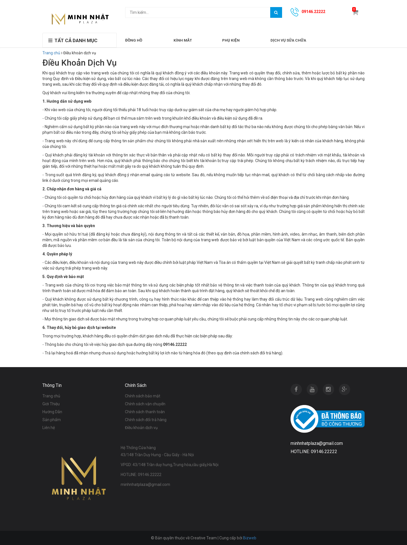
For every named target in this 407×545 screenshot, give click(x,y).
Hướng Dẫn (52, 412)
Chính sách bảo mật (142, 396)
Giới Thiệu (51, 404)
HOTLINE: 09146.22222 (141, 474)
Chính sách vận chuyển (145, 404)
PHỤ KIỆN (231, 40)
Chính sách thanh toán (145, 412)
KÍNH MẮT (183, 40)
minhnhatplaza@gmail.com (145, 484)
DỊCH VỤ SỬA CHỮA (288, 40)
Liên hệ (48, 427)
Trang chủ (51, 53)
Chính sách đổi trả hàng (145, 419)
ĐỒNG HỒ (133, 40)
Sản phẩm (51, 419)
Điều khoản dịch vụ (141, 427)
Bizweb (249, 538)
